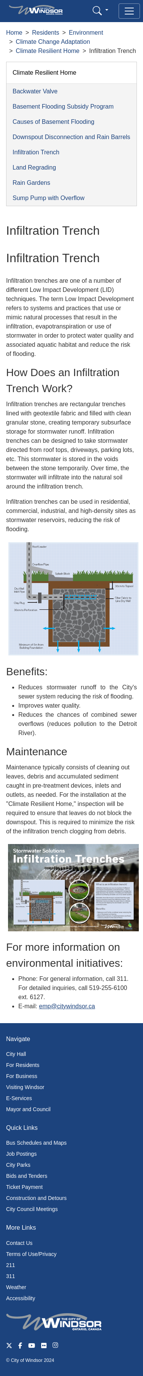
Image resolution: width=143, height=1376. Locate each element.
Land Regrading (34, 167)
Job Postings (21, 1154)
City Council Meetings (32, 1209)
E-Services (19, 1098)
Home (14, 32)
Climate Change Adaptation (53, 41)
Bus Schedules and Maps (36, 1143)
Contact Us (19, 1243)
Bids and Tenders (26, 1176)
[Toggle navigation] (129, 11)
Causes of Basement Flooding (53, 122)
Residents (45, 32)
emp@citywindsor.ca (67, 1006)
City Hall (16, 1054)
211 (10, 1265)
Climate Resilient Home (47, 51)
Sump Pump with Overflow (49, 198)
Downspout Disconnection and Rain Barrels (71, 137)
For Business (21, 1076)
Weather (16, 1287)
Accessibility (20, 1298)
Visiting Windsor (25, 1087)
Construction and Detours (36, 1198)
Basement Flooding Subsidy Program (63, 106)
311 (10, 1276)
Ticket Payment (24, 1187)
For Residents (22, 1065)
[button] (100, 10)
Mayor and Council (28, 1109)
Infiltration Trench (36, 152)
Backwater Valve (35, 91)
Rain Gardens (31, 182)
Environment (86, 32)
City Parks (18, 1165)
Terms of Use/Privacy (31, 1254)
